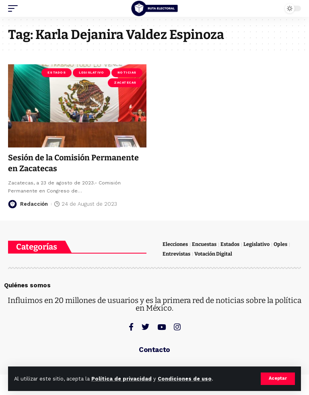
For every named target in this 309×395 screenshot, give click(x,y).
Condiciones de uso (185, 379)
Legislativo (91, 72)
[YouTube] (161, 326)
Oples (281, 244)
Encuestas (205, 244)
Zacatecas (125, 82)
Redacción (34, 204)
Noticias (126, 72)
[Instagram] (177, 326)
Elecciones (176, 244)
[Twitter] (145, 326)
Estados (56, 72)
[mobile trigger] (15, 8)
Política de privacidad (121, 379)
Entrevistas (176, 254)
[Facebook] (131, 326)
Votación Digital (213, 254)
